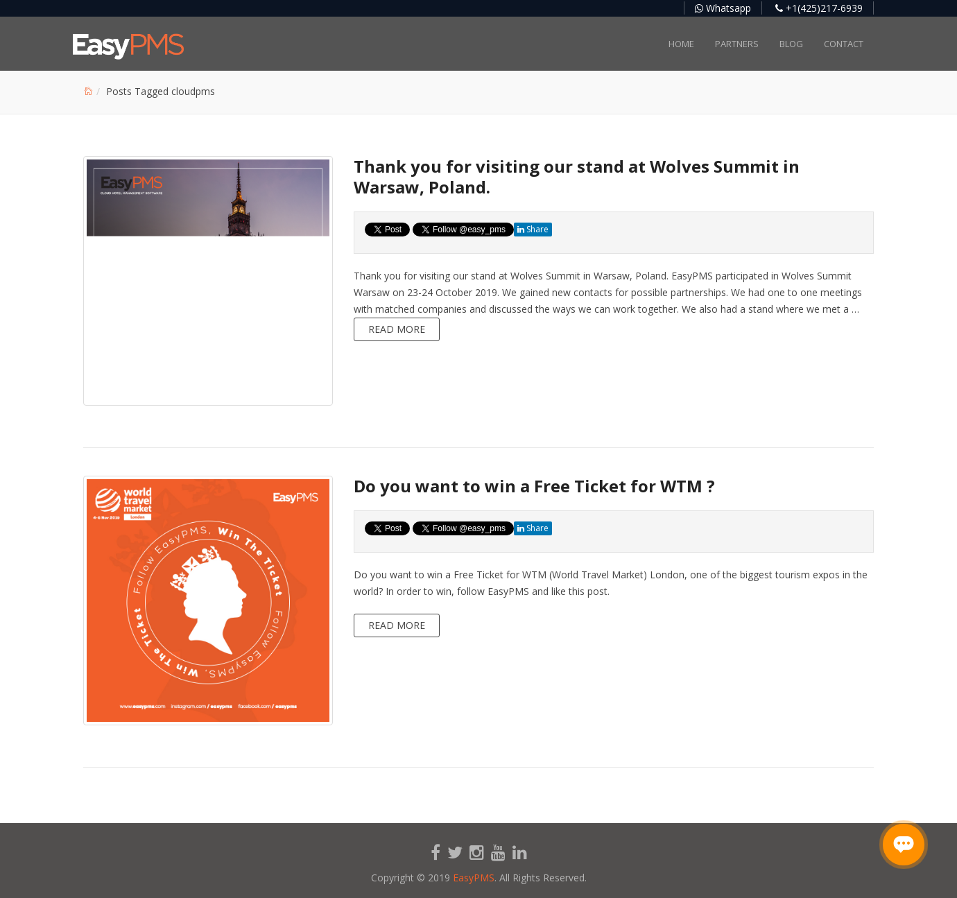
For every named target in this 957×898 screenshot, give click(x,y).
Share (533, 229)
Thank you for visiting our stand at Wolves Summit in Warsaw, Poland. (577, 176)
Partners (737, 43)
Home (681, 43)
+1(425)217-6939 (819, 8)
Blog (791, 43)
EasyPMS (473, 877)
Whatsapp (723, 8)
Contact (843, 43)
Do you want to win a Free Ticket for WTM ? (534, 485)
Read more (396, 329)
